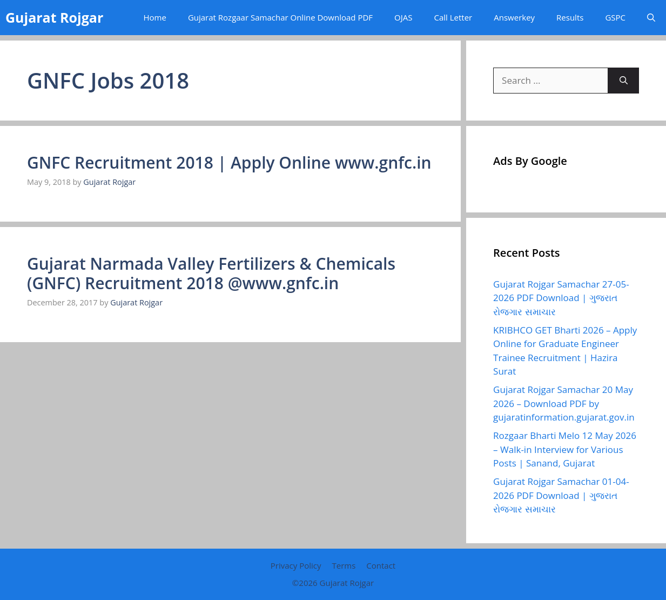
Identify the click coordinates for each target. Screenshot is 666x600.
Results (569, 17)
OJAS (403, 17)
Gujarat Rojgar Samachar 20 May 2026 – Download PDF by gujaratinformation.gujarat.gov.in (564, 403)
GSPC (615, 17)
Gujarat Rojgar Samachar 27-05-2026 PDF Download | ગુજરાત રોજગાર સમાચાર (561, 298)
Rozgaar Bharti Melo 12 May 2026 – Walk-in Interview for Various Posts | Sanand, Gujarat (564, 449)
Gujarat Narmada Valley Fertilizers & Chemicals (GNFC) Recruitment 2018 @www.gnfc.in (211, 273)
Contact (380, 565)
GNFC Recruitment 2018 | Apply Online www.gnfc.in (229, 162)
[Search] (623, 81)
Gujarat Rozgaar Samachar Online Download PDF (280, 17)
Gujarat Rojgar (54, 17)
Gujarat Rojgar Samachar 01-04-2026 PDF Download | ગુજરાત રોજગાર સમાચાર (561, 495)
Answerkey (514, 17)
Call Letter (453, 17)
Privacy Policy (296, 565)
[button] (651, 17)
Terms (343, 565)
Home (154, 17)
